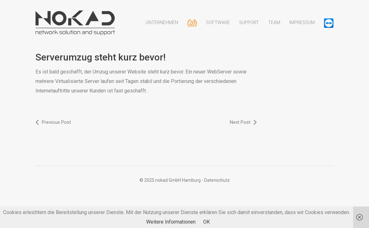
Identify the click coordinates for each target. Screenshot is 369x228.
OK (206, 222)
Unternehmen (162, 26)
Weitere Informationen (171, 222)
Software (218, 26)
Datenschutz (217, 179)
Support (249, 26)
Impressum (302, 26)
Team (274, 26)
